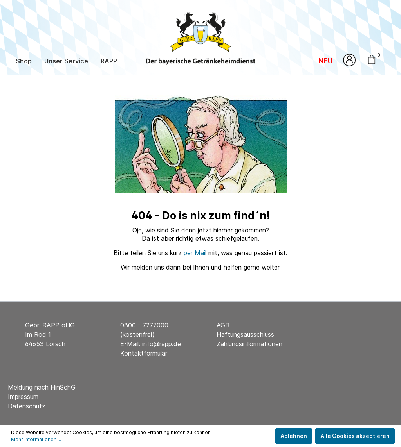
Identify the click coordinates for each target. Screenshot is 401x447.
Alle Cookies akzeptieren (355, 436)
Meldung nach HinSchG (42, 387)
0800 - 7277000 (144, 325)
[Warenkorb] (377, 58)
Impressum (23, 397)
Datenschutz (26, 406)
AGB (223, 325)
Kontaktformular (143, 353)
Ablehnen (293, 436)
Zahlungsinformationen (249, 344)
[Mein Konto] (349, 59)
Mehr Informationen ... (36, 439)
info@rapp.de (161, 344)
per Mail (195, 253)
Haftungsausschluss (245, 334)
